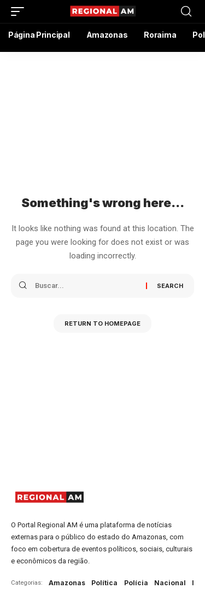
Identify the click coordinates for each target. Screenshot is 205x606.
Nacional (170, 583)
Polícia (136, 583)
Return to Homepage (102, 323)
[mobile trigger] (20, 11)
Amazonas (67, 583)
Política (104, 583)
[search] (186, 11)
